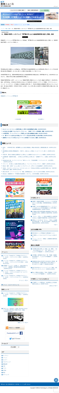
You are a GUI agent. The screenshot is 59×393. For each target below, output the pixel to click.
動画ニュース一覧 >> (23, 322)
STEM (4, 370)
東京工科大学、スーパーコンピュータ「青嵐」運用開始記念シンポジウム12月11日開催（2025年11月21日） (29, 171)
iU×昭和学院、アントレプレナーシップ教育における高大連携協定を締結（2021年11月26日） (25, 133)
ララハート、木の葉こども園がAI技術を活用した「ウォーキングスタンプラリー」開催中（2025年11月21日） (29, 163)
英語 (4, 372)
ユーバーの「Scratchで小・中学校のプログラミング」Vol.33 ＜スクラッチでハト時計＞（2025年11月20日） (15, 257)
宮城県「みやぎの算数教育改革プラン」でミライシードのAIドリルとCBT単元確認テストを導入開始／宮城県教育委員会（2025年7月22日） (44, 208)
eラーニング (6, 374)
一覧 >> (55, 224)
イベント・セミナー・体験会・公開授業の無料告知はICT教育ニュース (44, 239)
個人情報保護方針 (10, 384)
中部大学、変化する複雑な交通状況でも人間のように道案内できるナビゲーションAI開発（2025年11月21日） (29, 154)
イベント (5, 357)
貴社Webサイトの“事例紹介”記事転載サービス (43, 233)
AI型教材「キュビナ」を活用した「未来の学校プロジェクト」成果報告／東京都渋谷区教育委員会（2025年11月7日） (15, 267)
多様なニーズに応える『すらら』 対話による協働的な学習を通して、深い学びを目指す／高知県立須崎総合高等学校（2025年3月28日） (44, 221)
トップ (2, 28)
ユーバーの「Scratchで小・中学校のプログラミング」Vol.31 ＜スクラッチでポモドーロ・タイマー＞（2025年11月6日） (15, 272)
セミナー (5, 359)
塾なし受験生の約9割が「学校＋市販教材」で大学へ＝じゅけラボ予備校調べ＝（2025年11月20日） (44, 273)
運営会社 (3, 384)
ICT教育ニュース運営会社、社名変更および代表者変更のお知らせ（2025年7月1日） (44, 283)
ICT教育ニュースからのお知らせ (40, 279)
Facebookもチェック (14, 333)
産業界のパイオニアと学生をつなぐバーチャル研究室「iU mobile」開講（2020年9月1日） (25, 137)
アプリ (4, 368)
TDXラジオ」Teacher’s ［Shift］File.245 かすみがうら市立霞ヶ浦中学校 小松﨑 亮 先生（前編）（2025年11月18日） (15, 314)
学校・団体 (7, 28)
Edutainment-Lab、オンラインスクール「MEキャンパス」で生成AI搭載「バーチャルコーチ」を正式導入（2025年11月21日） (28, 161)
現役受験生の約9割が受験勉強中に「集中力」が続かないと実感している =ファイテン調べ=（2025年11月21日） (29, 151)
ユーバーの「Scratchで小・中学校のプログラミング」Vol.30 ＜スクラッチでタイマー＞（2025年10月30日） (15, 277)
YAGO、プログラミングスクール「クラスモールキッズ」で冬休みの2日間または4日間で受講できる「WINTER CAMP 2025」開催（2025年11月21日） (30, 169)
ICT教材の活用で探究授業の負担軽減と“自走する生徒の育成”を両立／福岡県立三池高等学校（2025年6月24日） (44, 213)
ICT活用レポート (35, 197)
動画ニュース (5, 289)
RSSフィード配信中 (14, 328)
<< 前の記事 (18, 119)
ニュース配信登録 (45, 10)
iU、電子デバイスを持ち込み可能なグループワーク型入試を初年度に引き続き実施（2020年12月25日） (28, 135)
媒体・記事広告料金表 (33, 10)
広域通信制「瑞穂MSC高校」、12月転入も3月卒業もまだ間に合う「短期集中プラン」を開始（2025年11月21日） (29, 157)
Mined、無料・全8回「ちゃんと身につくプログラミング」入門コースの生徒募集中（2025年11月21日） (28, 166)
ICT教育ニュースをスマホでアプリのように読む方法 (44, 236)
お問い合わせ (27, 384)
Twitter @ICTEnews (14, 338)
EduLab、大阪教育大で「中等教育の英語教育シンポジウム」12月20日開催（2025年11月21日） (26, 173)
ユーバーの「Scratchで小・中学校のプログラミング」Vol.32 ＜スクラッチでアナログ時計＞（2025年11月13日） (15, 262)
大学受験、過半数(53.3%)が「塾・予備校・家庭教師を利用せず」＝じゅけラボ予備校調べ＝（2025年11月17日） (44, 256)
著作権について (19, 384)
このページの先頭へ (56, 380)
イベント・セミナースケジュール (11, 284)
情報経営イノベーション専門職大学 (9, 96)
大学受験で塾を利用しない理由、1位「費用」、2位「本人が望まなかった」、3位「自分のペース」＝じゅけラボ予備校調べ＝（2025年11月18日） (44, 250)
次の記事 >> (41, 119)
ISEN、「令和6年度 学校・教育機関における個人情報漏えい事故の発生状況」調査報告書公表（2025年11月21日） (29, 148)
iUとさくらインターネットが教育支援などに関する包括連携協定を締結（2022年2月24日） (25, 129)
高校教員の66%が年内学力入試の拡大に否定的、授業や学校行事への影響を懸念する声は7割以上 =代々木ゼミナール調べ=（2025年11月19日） (44, 263)
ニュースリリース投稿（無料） (18, 10)
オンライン (5, 355)
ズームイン (5, 252)
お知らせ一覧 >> (53, 285)
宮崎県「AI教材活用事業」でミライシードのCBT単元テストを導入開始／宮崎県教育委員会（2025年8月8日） (44, 203)
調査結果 (5, 364)
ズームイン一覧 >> (23, 280)
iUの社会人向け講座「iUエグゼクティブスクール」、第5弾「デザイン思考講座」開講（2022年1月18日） (28, 131)
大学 (4, 366)
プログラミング (7, 362)
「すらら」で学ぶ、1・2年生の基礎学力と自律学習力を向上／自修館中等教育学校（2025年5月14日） (44, 217)
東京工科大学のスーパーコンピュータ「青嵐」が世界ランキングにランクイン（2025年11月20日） (44, 268)
